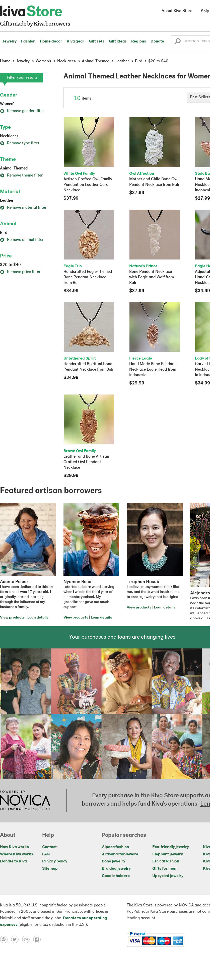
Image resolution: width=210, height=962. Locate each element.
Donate (157, 41)
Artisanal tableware (120, 854)
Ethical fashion (165, 861)
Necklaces (9, 136)
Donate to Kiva (13, 861)
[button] (177, 42)
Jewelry (9, 41)
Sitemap (50, 869)
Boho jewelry (113, 861)
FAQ (46, 854)
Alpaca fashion (115, 847)
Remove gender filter (22, 111)
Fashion (28, 41)
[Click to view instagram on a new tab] (27, 939)
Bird (3, 233)
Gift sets (96, 41)
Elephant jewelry (167, 854)
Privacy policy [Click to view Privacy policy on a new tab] (54, 861)
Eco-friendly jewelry (170, 847)
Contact (49, 847)
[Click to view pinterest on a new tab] (5, 939)
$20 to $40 (10, 265)
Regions (138, 41)
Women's (8, 104)
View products (12, 618)
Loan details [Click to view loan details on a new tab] (37, 618)
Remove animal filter (22, 240)
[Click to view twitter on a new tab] (16, 939)
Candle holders (116, 876)
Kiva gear (75, 41)
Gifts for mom (165, 869)
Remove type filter (19, 143)
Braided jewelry (116, 869)
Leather (7, 201)
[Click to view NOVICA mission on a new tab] (25, 801)
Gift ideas (118, 41)
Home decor (51, 41)
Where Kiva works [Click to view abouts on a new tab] (16, 854)
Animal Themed (14, 168)
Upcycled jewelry (167, 876)
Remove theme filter (21, 175)
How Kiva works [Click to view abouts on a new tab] (14, 847)
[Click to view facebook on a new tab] (38, 939)
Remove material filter (23, 208)
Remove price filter (20, 272)
